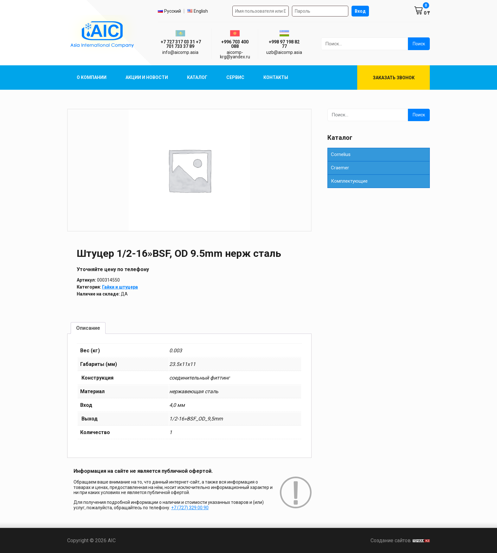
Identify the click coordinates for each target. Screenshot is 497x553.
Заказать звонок (394, 77)
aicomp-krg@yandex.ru (235, 54)
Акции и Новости (147, 77)
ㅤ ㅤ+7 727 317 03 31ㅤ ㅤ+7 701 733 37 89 (180, 44)
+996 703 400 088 (234, 44)
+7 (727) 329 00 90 (190, 507)
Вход (360, 11)
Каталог (197, 77)
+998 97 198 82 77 (284, 44)
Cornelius (341, 154)
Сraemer (340, 168)
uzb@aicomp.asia (284, 52)
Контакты (275, 77)
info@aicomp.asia (180, 52)
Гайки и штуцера (120, 287)
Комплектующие (349, 181)
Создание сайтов (400, 540)
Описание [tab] (88, 328)
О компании (91, 77)
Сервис (235, 77)
